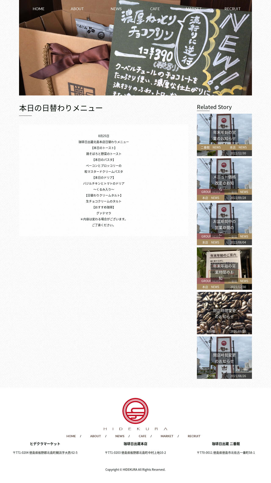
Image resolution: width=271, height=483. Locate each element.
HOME (38, 8)
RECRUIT (232, 8)
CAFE (155, 8)
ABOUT (77, 8)
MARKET (194, 8)
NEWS (116, 8)
